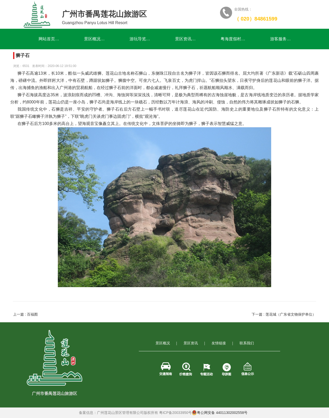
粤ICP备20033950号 (175, 413)
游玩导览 (140, 39)
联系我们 (247, 343)
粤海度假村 (233, 39)
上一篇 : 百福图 (25, 314)
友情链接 (219, 343)
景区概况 (94, 39)
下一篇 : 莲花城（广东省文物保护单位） (284, 314)
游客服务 (280, 39)
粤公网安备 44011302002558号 (220, 412)
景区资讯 (185, 39)
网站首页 (49, 39)
